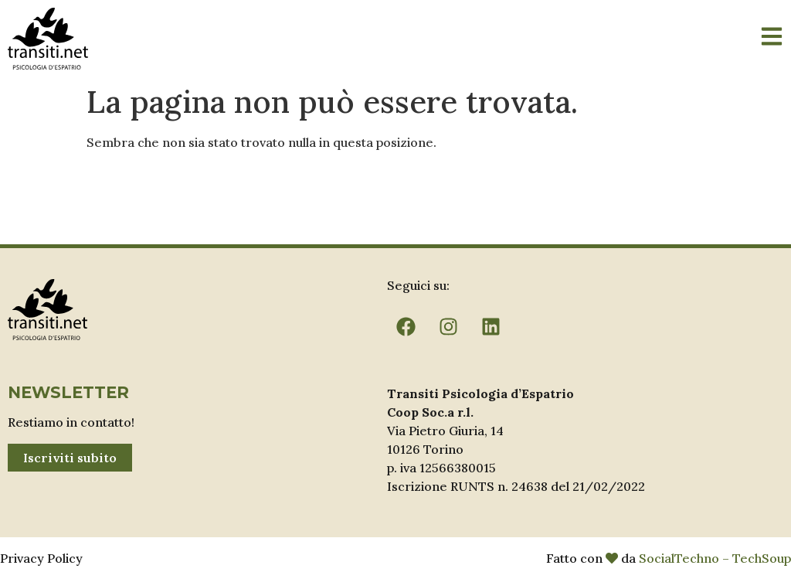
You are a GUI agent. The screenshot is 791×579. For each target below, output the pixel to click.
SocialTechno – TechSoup (715, 558)
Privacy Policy (41, 558)
